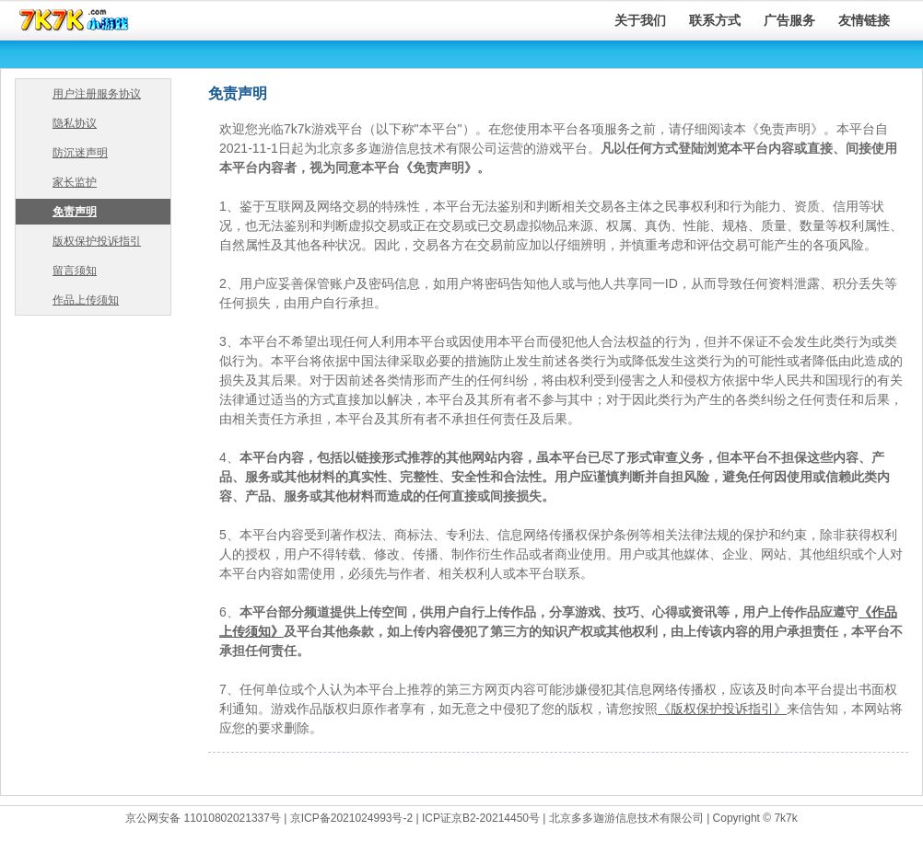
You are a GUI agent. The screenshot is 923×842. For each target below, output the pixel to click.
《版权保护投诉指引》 (722, 708)
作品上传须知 (86, 300)
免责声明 (75, 211)
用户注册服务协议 (97, 93)
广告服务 (789, 20)
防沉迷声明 (80, 152)
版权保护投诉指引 (97, 241)
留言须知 (75, 270)
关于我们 (640, 20)
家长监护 (75, 182)
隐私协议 (75, 123)
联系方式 (715, 20)
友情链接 (864, 20)
